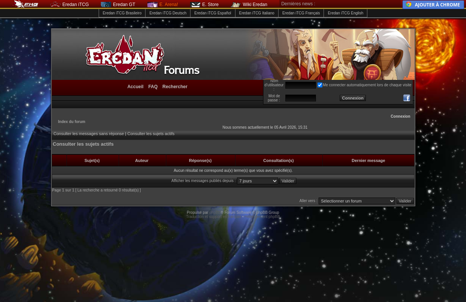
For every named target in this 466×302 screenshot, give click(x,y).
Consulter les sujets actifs (151, 133)
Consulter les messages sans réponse (89, 133)
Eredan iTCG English (345, 13)
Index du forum (71, 122)
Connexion (400, 116)
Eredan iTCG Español (212, 13)
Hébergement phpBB (262, 217)
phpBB (215, 212)
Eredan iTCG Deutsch (167, 13)
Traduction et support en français (213, 217)
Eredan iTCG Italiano (256, 13)
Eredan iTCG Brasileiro (122, 13)
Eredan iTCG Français (301, 13)
